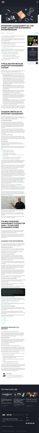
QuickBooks (4, 319)
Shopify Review (21, 154)
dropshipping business (18, 186)
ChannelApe (4, 317)
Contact (27, 420)
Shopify (18, 154)
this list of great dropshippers (6, 304)
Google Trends (11, 276)
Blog (27, 414)
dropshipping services (19, 185)
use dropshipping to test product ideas (13, 301)
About (27, 417)
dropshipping (14, 50)
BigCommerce (5, 155)
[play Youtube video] (13, 202)
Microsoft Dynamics (6, 320)
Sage (3, 323)
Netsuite (4, 322)
